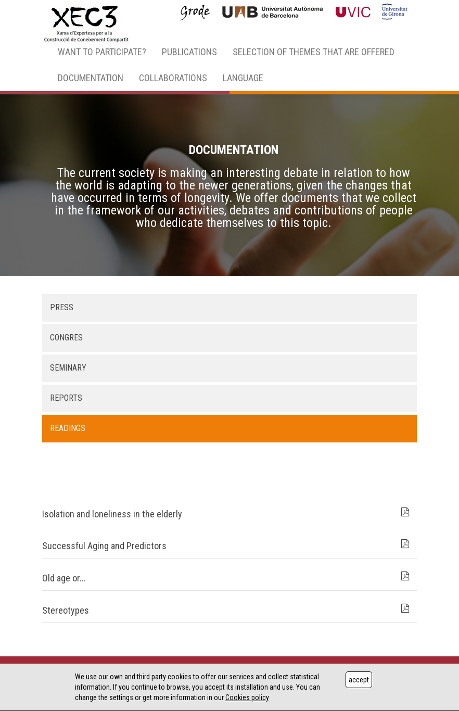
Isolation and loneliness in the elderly (112, 514)
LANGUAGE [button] (243, 77)
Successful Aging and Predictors (104, 545)
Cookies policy (247, 697)
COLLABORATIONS (173, 77)
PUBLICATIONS (189, 51)
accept (359, 680)
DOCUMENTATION (90, 77)
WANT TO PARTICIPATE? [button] (102, 51)
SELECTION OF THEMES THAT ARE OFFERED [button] (313, 51)
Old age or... (64, 578)
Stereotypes (65, 610)
